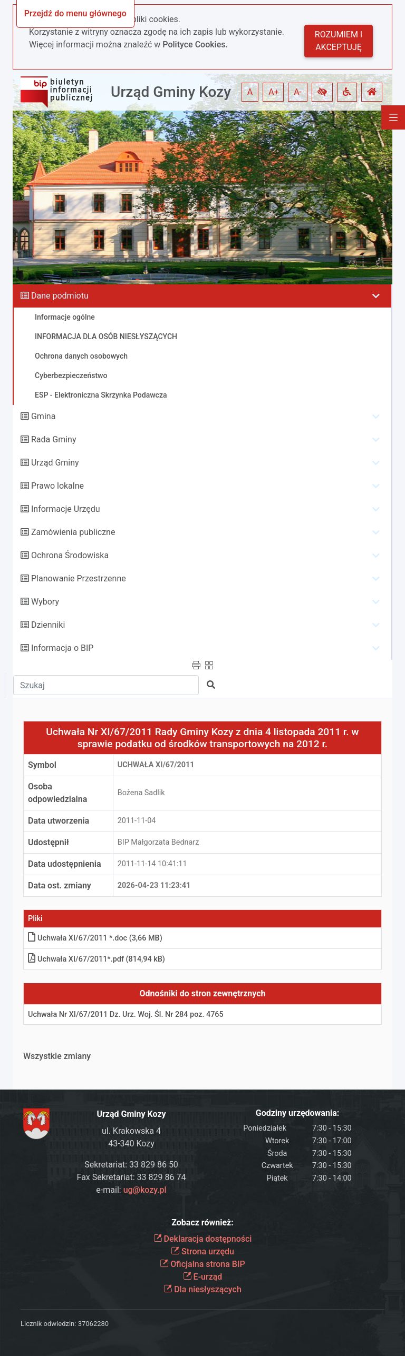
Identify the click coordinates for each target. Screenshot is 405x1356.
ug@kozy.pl (145, 1190)
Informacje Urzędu (65, 509)
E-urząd (203, 1277)
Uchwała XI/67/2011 (156, 764)
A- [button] (298, 92)
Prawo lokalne (57, 486)
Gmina (43, 416)
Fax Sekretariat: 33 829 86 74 (131, 1177)
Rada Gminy (53, 439)
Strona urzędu (202, 1251)
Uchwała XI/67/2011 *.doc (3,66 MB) (95, 938)
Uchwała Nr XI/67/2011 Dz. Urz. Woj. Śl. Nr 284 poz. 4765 (126, 1014)
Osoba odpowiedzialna (57, 792)
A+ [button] (273, 92)
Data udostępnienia (64, 864)
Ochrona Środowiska (70, 555)
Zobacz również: (202, 1223)
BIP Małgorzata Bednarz (158, 842)
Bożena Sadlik (141, 792)
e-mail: (131, 1190)
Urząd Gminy (55, 463)
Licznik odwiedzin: (48, 1324)
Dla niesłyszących (202, 1289)
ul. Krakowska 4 (131, 1131)
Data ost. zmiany (59, 885)
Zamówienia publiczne (73, 532)
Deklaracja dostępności (202, 1239)
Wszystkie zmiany (57, 1056)
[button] (322, 92)
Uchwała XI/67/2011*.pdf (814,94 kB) (96, 959)
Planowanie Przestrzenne (78, 578)
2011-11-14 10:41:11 (152, 863)
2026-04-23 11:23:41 (154, 885)
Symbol (42, 765)
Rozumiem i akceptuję (338, 40)
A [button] (250, 92)
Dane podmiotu (60, 296)
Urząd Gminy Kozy (171, 92)
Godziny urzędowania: (297, 1113)
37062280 (93, 1324)
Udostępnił (48, 842)
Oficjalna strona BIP (202, 1264)
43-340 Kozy (131, 1144)
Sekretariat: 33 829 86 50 (131, 1165)
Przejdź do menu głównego (75, 13)
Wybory (45, 602)
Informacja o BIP (62, 648)
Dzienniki (48, 625)
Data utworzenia (58, 821)
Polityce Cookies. (195, 44)
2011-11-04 (137, 820)
